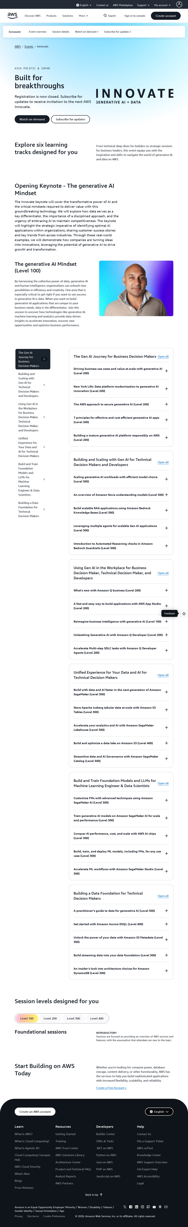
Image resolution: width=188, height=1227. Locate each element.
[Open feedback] (184, 613)
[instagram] (142, 1207)
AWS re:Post (145, 1148)
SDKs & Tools (105, 1141)
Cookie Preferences (54, 1216)
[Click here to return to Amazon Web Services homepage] (12, 17)
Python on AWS (106, 1155)
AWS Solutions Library (69, 1155)
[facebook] (130, 1207)
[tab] (27, 1018)
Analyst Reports (65, 1176)
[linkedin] (136, 1207)
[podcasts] (160, 1207)
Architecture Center (68, 1162)
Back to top (94, 1194)
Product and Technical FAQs (73, 1169)
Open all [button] (163, 356)
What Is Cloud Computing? (32, 1141)
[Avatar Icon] (179, 4)
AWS (18, 46)
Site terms (33, 1216)
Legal (140, 1183)
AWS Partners (64, 1183)
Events (29, 46)
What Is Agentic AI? (27, 1148)
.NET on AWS (104, 1148)
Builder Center (105, 1134)
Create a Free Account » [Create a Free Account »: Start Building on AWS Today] (111, 1088)
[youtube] (154, 1207)
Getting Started (65, 1134)
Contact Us (144, 1134)
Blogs (18, 1180)
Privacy (19, 1216)
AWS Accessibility (148, 1176)
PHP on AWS (104, 1169)
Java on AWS (104, 1162)
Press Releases (24, 1187)
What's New (22, 1174)
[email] (165, 1207)
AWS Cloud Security (27, 1166)
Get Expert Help (147, 1169)
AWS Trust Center (66, 1148)
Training (60, 1141)
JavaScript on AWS (108, 1176)
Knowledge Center (149, 1155)
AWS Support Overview (152, 1162)
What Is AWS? (23, 1134)
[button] (33, 15)
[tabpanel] (94, 1036)
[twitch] (148, 1207)
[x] (124, 1207)
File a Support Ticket (150, 1141)
